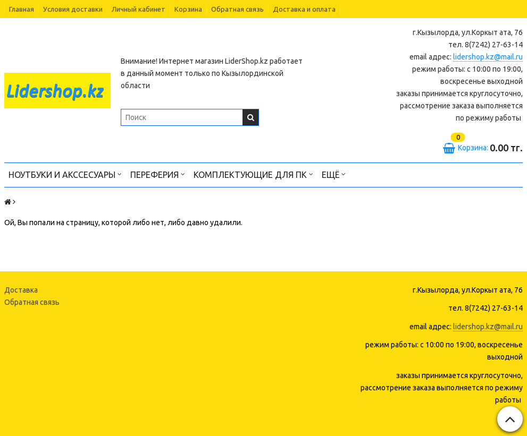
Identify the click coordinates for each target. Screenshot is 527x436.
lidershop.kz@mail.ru (488, 57)
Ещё (334, 174)
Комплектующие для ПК (253, 174)
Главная (21, 9)
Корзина (188, 9)
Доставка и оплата (304, 9)
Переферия (157, 174)
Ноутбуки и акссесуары (65, 174)
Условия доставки (73, 9)
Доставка (21, 290)
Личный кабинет (138, 9)
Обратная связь (237, 9)
